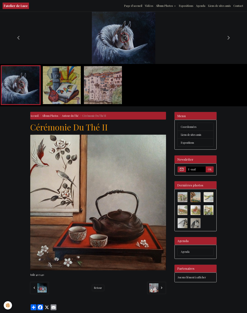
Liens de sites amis (219, 6)
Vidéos (149, 6)
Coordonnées (188, 127)
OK (210, 169)
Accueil (34, 116)
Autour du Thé (70, 116)
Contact (238, 6)
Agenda (200, 6)
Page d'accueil (133, 6)
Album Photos (165, 6)
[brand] (16, 6)
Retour (98, 288)
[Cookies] (8, 305)
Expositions (186, 6)
